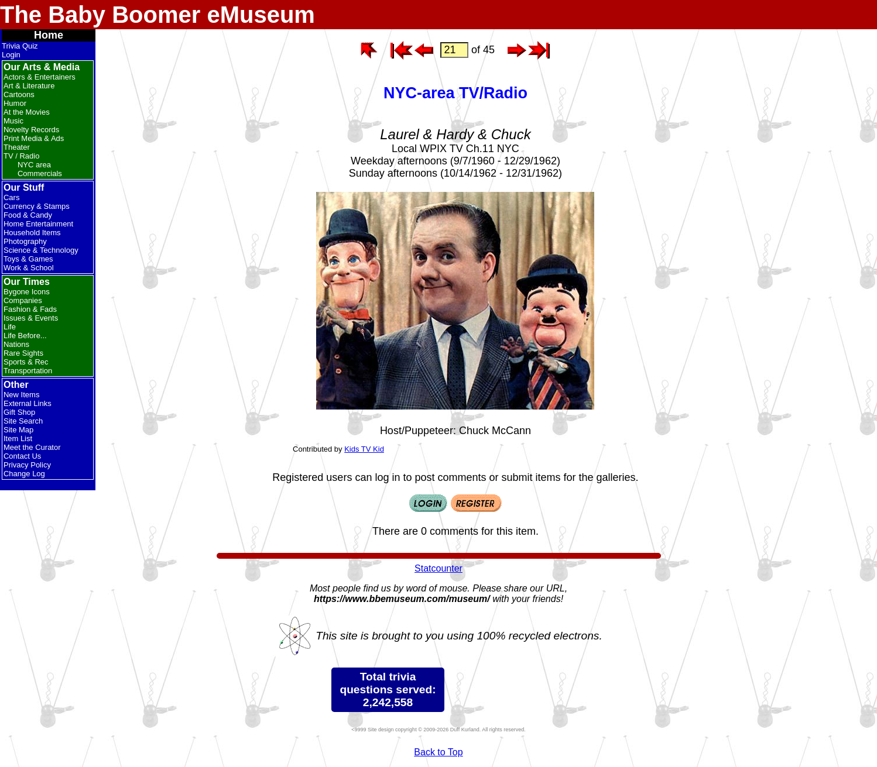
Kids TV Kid (364, 449)
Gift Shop (19, 412)
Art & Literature (29, 85)
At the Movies (27, 112)
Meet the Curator (32, 447)
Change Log (24, 473)
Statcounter (438, 568)
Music (13, 120)
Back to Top (438, 752)
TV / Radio (21, 156)
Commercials (40, 173)
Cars (11, 197)
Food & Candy (28, 215)
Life (10, 326)
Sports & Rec (26, 361)
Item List (18, 438)
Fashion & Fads (30, 309)
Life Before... (25, 335)
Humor (15, 103)
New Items (21, 394)
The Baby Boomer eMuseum (157, 14)
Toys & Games (28, 258)
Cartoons (19, 94)
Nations (16, 344)
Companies (23, 300)
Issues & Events (31, 318)
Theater (17, 147)
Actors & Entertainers (40, 77)
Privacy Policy (27, 464)
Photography (25, 241)
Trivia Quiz (20, 46)
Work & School (29, 267)
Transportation (28, 370)
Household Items (32, 232)
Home (48, 35)
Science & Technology (41, 250)
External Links (28, 403)
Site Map (18, 429)
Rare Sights (23, 353)
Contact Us (22, 456)
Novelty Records (31, 129)
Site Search (23, 421)
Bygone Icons (27, 291)
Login (11, 54)
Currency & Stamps (37, 206)
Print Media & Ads (34, 138)
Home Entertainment (38, 223)
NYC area (34, 164)
